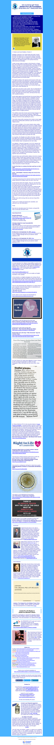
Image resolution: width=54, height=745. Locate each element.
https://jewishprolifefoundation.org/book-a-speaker (25, 627)
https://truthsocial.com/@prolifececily (26, 664)
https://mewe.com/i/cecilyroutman (22, 652)
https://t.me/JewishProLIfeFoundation (24, 659)
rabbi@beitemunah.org (31, 558)
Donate (27, 727)
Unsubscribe (20, 739)
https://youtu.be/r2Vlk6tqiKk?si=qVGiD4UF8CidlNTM (24, 292)
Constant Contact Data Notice (31, 739)
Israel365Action (16, 269)
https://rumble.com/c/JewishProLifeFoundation (25, 665)
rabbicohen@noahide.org (24, 578)
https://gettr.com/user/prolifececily (23, 661)
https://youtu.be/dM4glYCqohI (19, 461)
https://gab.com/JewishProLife (20, 655)
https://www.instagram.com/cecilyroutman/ (26, 660)
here (35, 605)
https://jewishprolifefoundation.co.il (20, 272)
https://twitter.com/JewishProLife (22, 653)
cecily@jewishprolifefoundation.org (31, 687)
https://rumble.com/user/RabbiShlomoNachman (24, 557)
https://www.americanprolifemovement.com (22, 296)
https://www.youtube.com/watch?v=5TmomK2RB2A (24, 522)
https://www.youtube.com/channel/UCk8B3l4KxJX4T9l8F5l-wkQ (28, 651)
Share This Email (20, 680)
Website (33, 232)
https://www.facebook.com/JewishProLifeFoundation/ (28, 648)
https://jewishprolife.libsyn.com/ (23, 666)
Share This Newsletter (27, 13)
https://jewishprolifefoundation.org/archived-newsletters (27, 671)
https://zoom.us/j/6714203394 (25, 555)
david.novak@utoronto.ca (32, 688)
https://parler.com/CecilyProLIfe (21, 656)
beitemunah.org (31, 543)
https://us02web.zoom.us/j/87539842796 (21, 218)
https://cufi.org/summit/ (17, 229)
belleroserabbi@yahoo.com (32, 690)
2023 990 (35, 713)
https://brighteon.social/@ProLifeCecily (28, 663)
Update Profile (25, 739)
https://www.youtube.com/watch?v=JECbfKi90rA (23, 330)
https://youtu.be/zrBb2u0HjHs (19, 438)
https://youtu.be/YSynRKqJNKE (19, 469)
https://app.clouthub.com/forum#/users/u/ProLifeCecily (28, 657)
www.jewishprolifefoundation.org (27, 694)
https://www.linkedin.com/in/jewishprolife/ (25, 650)
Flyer (33, 238)
